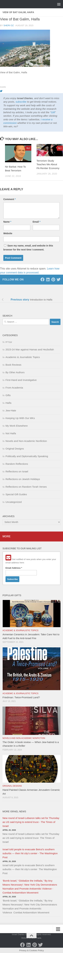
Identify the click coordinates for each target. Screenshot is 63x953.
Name (7, 221)
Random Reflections (17, 463)
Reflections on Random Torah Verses (26, 486)
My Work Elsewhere (17, 425)
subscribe (21, 101)
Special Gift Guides (16, 494)
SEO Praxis (36, 938)
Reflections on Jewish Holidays (23, 479)
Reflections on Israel (17, 471)
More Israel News (14, 811)
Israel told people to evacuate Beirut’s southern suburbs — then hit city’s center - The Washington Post (30, 853)
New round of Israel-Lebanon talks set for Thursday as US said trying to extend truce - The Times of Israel (30, 822)
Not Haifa (11, 433)
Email (36, 221)
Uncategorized (14, 502)
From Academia (14, 387)
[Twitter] (58, 279)
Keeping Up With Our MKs (20, 418)
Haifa (8, 402)
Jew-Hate (11, 410)
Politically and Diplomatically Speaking (27, 456)
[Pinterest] (53, 279)
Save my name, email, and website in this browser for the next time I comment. (28, 247)
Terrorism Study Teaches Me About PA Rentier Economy (47, 164)
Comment (9, 199)
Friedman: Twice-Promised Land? (21, 697)
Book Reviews (13, 364)
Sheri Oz (9, 25)
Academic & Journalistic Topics (23, 357)
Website (7, 233)
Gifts (8, 395)
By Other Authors (15, 372)
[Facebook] (42, 279)
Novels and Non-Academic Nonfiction (26, 441)
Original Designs (15, 448)
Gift (53, 112)
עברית (9, 341)
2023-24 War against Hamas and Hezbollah (30, 349)
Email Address (14, 568)
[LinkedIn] (48, 279)
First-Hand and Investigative (21, 380)
